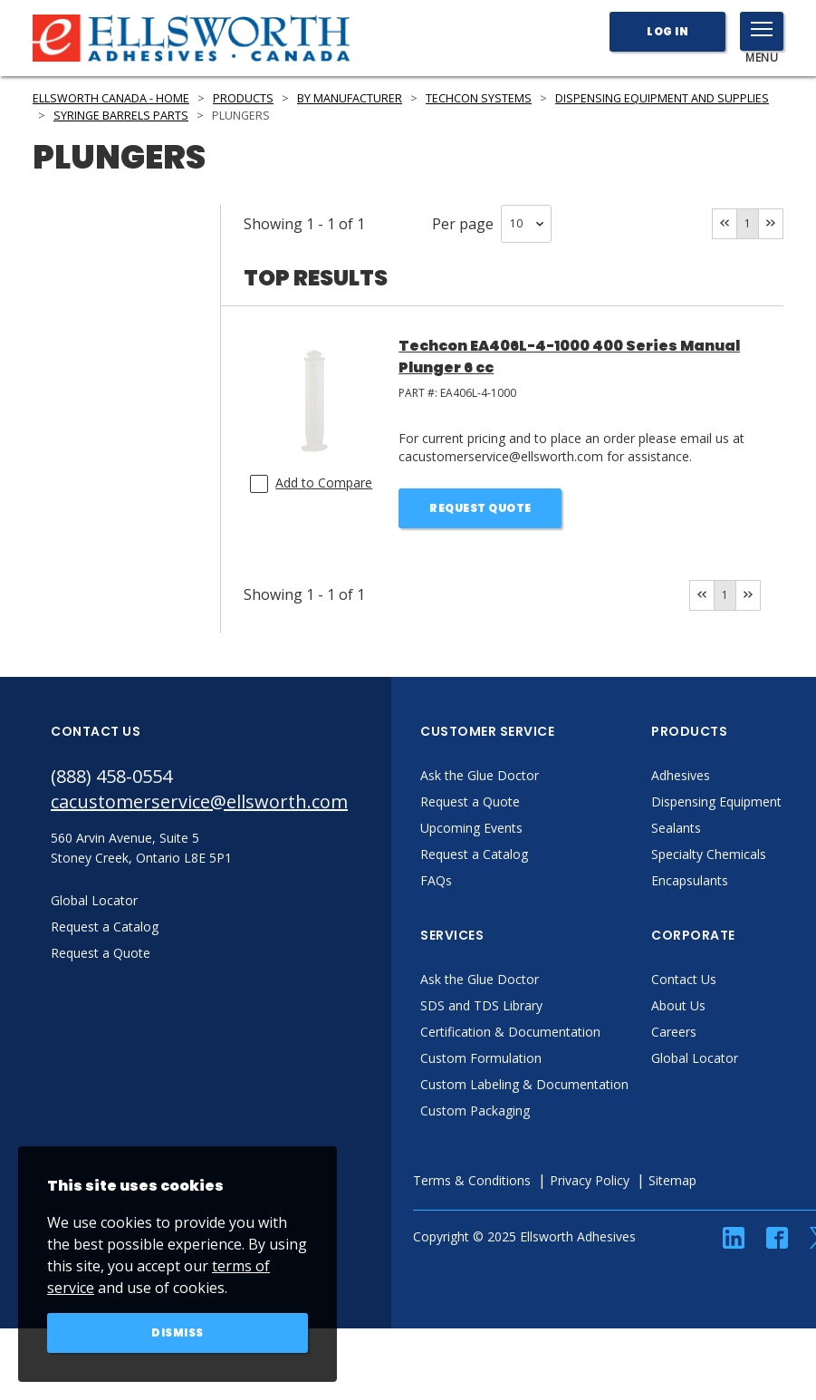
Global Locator (694, 1058)
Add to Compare (323, 482)
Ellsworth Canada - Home (111, 98)
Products (243, 98)
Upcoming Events (471, 827)
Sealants (676, 827)
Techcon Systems (479, 98)
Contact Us (683, 979)
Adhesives (680, 775)
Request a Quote (470, 801)
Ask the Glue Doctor (479, 775)
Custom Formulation (481, 1058)
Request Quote (480, 508)
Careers (673, 1031)
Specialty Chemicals (708, 854)
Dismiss (177, 1332)
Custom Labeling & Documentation (524, 1084)
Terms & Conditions (472, 1180)
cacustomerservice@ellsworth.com (199, 801)
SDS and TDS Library (481, 1005)
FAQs (436, 880)
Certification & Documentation (510, 1031)
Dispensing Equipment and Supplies (662, 98)
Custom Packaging (475, 1110)
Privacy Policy (589, 1180)
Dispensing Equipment (716, 801)
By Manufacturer (349, 98)
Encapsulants (689, 880)
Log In (667, 31)
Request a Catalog (474, 854)
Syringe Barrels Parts (120, 115)
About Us (678, 1005)
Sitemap (672, 1180)
